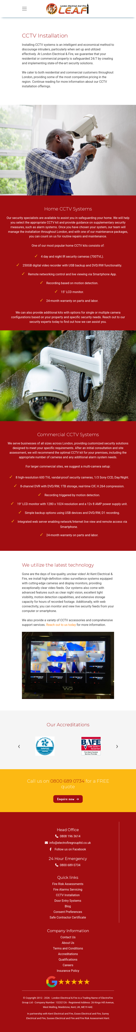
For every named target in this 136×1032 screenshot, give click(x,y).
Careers (68, 965)
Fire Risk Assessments (67, 884)
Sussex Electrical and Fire (61, 1018)
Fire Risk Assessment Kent (94, 1018)
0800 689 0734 (67, 781)
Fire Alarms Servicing (67, 889)
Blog (68, 906)
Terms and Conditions (68, 948)
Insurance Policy (68, 971)
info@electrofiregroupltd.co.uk (68, 843)
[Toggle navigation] (24, 8)
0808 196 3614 (67, 836)
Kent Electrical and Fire (60, 1013)
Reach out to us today (61, 625)
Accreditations (68, 954)
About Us (68, 943)
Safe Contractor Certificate (68, 917)
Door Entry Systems (67, 901)
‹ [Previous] (19, 746)
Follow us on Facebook (68, 849)
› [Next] (117, 746)
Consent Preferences (67, 912)
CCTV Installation (68, 895)
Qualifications (68, 959)
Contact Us (68, 937)
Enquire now (68, 799)
